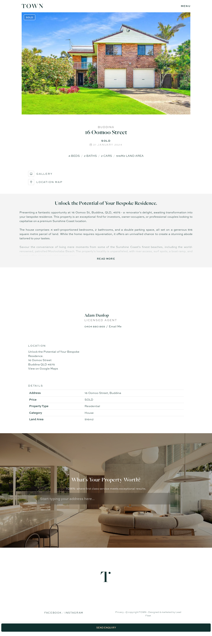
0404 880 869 (94, 326)
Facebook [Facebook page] (53, 612)
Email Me (115, 326)
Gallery (40, 174)
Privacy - (120, 612)
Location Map (45, 182)
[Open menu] (185, 6)
